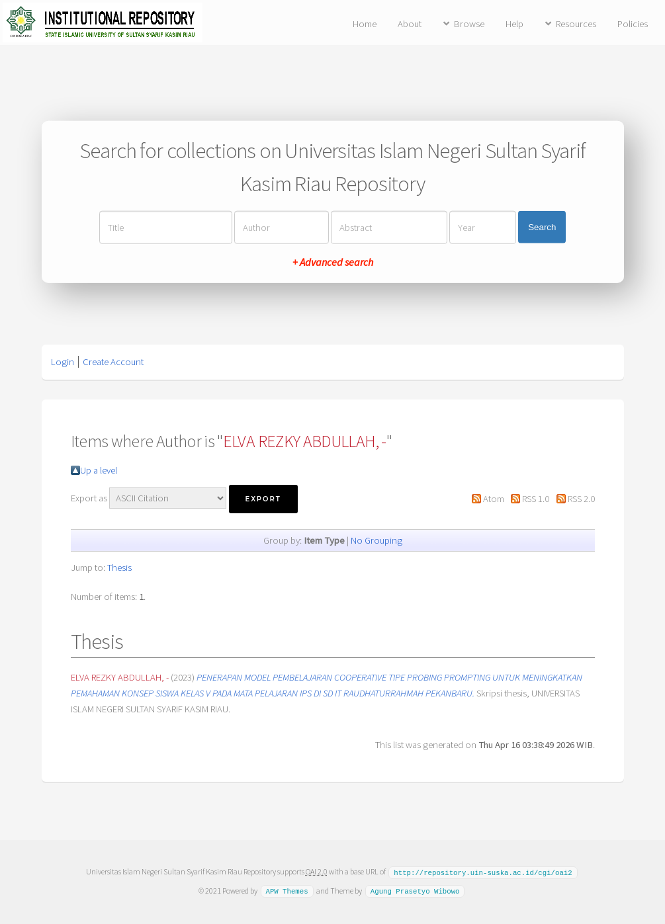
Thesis (119, 567)
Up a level (98, 470)
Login (62, 362)
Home (365, 24)
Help (514, 24)
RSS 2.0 (581, 499)
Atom (493, 499)
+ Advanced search (332, 261)
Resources (576, 24)
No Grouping (376, 540)
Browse (469, 24)
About (409, 24)
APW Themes (286, 890)
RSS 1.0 (535, 499)
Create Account (113, 362)
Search (542, 227)
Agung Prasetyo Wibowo (415, 890)
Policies (632, 24)
